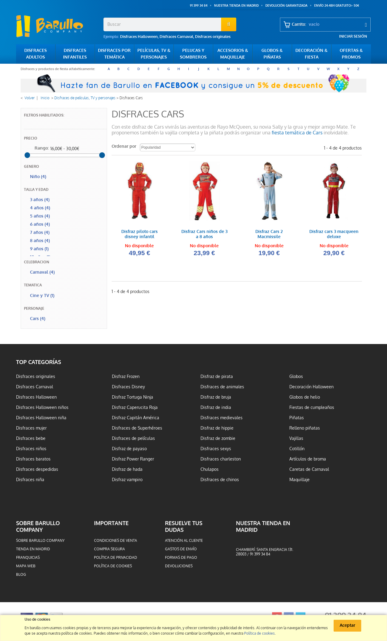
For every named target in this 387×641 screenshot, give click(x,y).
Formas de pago (181, 557)
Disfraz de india (215, 407)
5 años (40, 216)
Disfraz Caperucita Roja (135, 407)
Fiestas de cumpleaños (311, 407)
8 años (40, 241)
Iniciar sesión (353, 36)
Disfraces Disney (128, 387)
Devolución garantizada (286, 6)
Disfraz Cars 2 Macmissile (269, 234)
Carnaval (42, 272)
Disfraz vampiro (127, 480)
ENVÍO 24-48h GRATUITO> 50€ (336, 6)
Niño (38, 177)
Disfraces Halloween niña (41, 418)
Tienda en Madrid (33, 549)
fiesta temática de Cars (297, 132)
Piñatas (296, 418)
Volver (29, 98)
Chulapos (209, 469)
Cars (37, 319)
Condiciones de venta (115, 540)
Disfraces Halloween (139, 36)
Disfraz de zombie (217, 438)
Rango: (42, 148)
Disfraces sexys (215, 449)
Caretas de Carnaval (309, 469)
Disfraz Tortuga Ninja (132, 397)
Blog (21, 574)
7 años (39, 232)
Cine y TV (42, 296)
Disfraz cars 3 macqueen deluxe (333, 234)
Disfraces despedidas (37, 469)
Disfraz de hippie (217, 428)
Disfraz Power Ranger (133, 459)
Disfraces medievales (221, 418)
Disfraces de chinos (219, 480)
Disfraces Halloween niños (42, 407)
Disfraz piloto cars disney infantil (139, 234)
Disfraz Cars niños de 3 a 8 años (204, 234)
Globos (296, 376)
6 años (40, 224)
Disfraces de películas (133, 438)
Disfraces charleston (220, 459)
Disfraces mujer (31, 428)
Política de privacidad (115, 557)
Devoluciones (179, 566)
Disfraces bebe (30, 438)
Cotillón (297, 449)
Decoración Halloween (311, 387)
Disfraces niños (31, 449)
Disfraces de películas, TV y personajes (85, 98)
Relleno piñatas (304, 428)
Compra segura (109, 549)
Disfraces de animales (222, 387)
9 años (39, 249)
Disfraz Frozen (126, 376)
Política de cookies (113, 566)
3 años (39, 200)
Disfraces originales (213, 36)
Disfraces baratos (33, 459)
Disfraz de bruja (215, 397)
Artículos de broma (307, 459)
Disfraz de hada (127, 469)
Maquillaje (299, 480)
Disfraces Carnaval (176, 36)
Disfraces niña (30, 480)
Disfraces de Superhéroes (137, 428)
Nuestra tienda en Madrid (236, 6)
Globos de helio (304, 397)
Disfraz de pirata (216, 376)
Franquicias (28, 557)
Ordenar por (124, 146)
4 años (40, 208)
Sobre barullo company (40, 540)
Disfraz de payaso (129, 449)
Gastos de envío (181, 549)
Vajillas (296, 438)
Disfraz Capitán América (135, 418)
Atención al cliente (184, 540)
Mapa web (25, 566)
